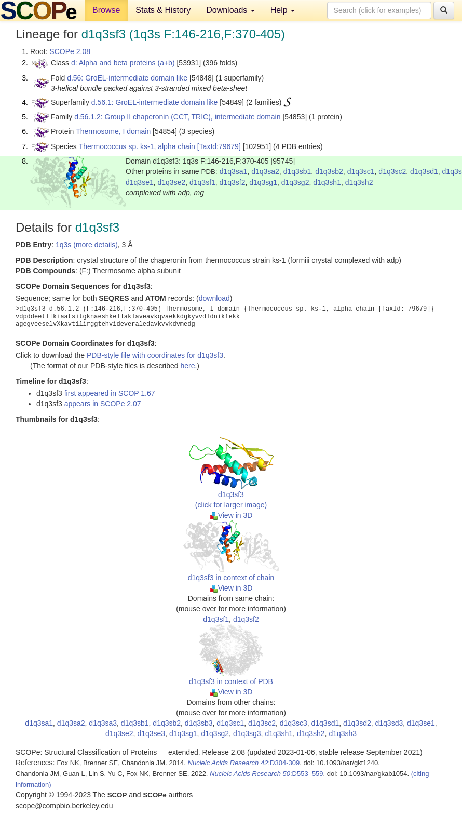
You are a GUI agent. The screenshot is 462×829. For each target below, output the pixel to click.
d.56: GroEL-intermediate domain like (127, 78)
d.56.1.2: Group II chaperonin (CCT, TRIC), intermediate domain (177, 117)
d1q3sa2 (265, 171)
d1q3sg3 (247, 733)
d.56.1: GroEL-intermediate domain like (154, 102)
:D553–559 (266, 774)
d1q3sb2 (329, 171)
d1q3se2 (172, 182)
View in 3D (231, 515)
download (214, 298)
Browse (106, 10)
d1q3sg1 (263, 182)
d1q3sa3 (103, 723)
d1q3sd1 (424, 171)
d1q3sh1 (327, 182)
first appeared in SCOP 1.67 (109, 393)
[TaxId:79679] (219, 146)
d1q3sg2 (295, 182)
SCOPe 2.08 (69, 51)
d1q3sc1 (361, 171)
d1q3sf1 (202, 182)
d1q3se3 (151, 733)
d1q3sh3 (343, 733)
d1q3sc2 (392, 171)
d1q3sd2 (357, 723)
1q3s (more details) (87, 244)
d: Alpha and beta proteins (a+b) (123, 63)
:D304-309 (244, 763)
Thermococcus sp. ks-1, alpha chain (137, 146)
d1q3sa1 (234, 171)
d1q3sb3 (199, 723)
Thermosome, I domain (113, 131)
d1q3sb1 (297, 171)
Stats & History (163, 10)
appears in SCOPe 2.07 (102, 403)
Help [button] (282, 10)
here (187, 366)
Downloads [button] (230, 10)
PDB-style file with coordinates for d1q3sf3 (155, 355)
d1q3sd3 (389, 723)
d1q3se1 (140, 182)
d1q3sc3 (293, 723)
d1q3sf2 (233, 182)
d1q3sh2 (359, 182)
